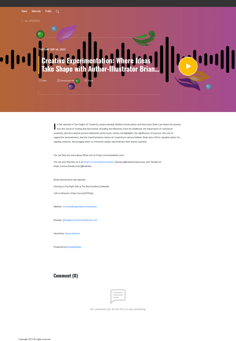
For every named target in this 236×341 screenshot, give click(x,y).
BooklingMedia (73, 246)
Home (24, 11)
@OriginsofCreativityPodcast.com (80, 219)
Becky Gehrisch (72, 233)
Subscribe (36, 11)
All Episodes (30, 20)
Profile (48, 11)
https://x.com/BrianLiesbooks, (99, 161)
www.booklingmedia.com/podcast (80, 206)
